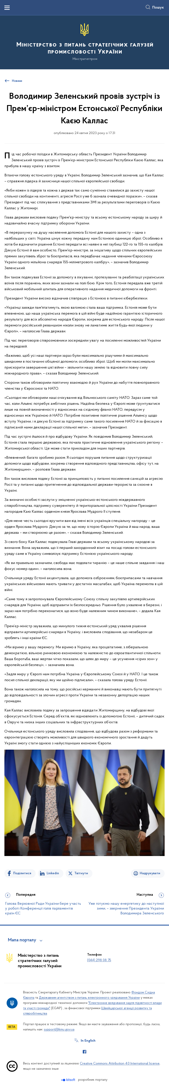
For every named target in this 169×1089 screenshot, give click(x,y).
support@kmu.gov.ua (59, 1029)
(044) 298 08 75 (99, 960)
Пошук (158, 8)
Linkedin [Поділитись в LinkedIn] (53, 873)
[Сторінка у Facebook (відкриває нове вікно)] (84, 1051)
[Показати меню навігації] (7, 7)
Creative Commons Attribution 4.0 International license (120, 1063)
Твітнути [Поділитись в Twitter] (81, 873)
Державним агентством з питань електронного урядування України (89, 997)
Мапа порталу (22, 940)
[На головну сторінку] (84, 42)
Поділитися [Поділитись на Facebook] (22, 873)
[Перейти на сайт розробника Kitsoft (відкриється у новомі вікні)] (69, 1080)
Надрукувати (150, 873)
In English (88, 1040)
